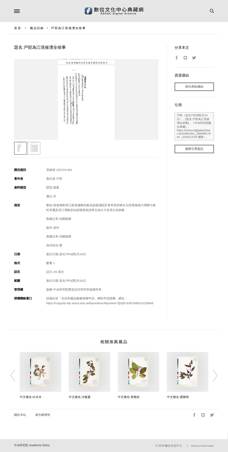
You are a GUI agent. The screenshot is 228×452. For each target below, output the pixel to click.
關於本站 (20, 414)
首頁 (17, 28)
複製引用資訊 (194, 149)
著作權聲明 (42, 414)
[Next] (211, 375)
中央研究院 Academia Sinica (32, 445)
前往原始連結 (194, 86)
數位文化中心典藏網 (114, 11)
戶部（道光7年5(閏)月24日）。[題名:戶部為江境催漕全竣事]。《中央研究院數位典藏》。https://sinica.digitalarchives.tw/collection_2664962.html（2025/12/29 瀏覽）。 (194, 126)
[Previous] (16, 375)
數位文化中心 (173, 445)
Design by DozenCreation (202, 446)
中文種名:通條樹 (178, 397)
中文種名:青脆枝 (129, 397)
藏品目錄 (37, 28)
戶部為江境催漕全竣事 (68, 28)
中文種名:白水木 (31, 397)
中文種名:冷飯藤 (80, 397)
